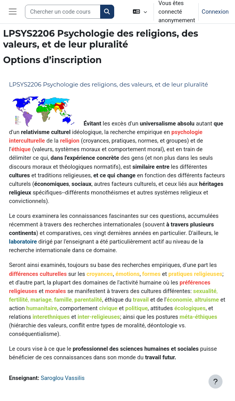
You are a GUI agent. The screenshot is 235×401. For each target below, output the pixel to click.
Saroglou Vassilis (63, 378)
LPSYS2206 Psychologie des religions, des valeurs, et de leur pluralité (108, 84)
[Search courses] (63, 12)
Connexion (215, 11)
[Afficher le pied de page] (215, 382)
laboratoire (23, 241)
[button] (140, 11)
